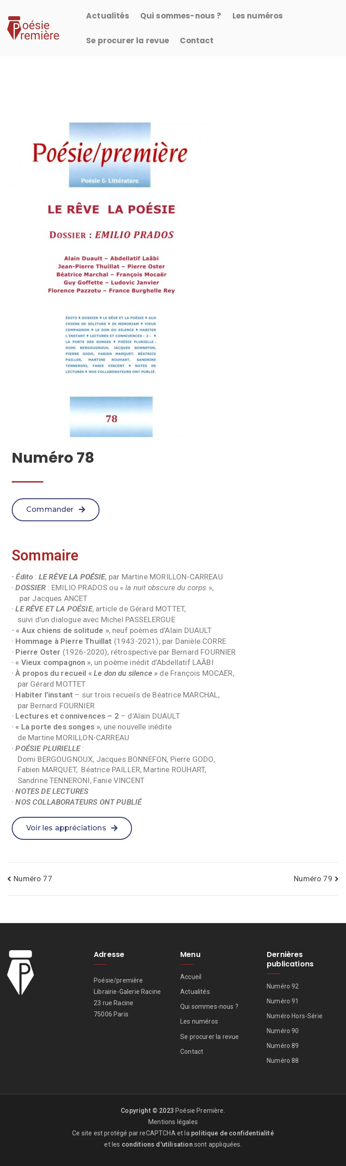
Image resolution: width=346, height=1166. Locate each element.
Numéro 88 (283, 1060)
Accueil (190, 976)
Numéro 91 (283, 1001)
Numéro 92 (283, 986)
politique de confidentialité (232, 1133)
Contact (197, 40)
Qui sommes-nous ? (181, 15)
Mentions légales (173, 1121)
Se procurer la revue (127, 40)
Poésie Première (199, 1110)
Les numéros (257, 15)
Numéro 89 (283, 1045)
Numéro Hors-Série (295, 1016)
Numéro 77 (33, 878)
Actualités (107, 15)
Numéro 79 (313, 878)
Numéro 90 (283, 1030)
